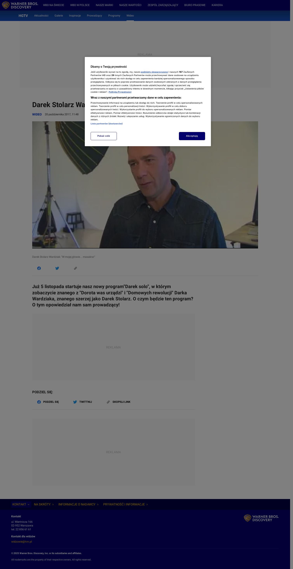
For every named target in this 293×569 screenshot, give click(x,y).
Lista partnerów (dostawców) (107, 123)
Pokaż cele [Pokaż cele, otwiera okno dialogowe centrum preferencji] (103, 136)
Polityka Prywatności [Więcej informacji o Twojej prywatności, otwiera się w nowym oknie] (120, 92)
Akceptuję (192, 136)
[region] (148, 101)
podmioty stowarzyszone (154, 72)
